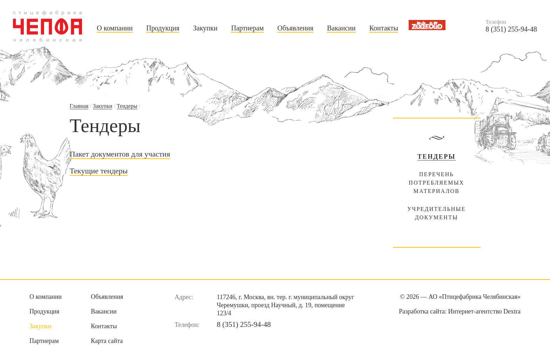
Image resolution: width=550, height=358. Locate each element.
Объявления (295, 28)
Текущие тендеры (99, 170)
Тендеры (127, 106)
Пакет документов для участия (120, 154)
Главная (79, 106)
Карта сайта (107, 340)
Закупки (205, 28)
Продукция (162, 28)
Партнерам (247, 28)
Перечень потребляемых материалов (436, 182)
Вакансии (341, 28)
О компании (115, 28)
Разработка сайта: (460, 311)
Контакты (383, 28)
